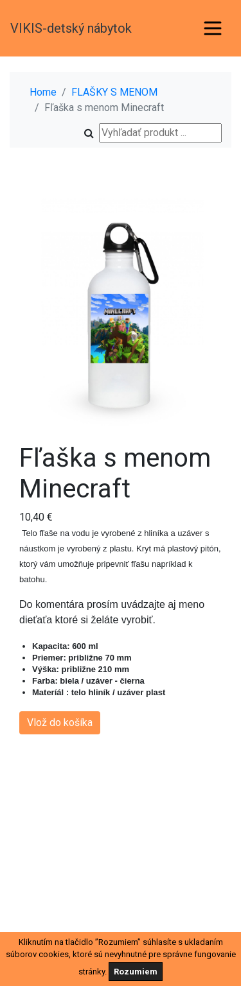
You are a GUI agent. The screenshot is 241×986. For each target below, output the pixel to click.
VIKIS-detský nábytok (71, 28)
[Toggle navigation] (213, 28)
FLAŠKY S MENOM (114, 92)
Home (43, 92)
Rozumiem (135, 971)
